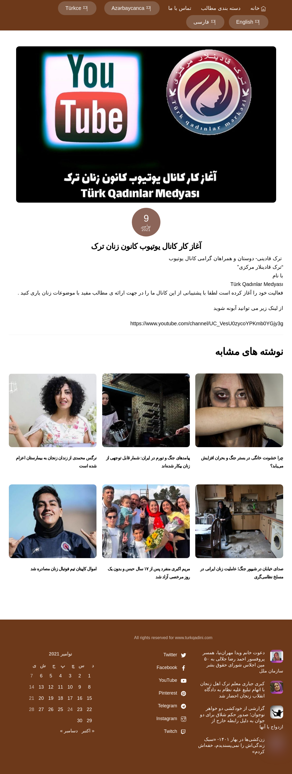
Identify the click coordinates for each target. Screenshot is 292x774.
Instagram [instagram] (172, 718)
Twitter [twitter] (176, 654)
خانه (259, 8)
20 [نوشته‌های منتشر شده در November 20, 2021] (41, 698)
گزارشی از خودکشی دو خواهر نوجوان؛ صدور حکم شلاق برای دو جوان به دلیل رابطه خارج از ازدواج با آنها (241, 717)
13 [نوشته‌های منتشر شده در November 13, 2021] (41, 687)
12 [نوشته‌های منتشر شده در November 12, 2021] (51, 687)
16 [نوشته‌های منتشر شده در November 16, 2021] (79, 698)
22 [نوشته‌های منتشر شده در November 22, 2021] (89, 709)
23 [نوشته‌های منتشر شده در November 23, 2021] (79, 709)
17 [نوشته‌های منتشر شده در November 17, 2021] (70, 698)
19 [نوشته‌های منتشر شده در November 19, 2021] (51, 698)
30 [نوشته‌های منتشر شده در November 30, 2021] (79, 720)
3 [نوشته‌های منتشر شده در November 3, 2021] (70, 675)
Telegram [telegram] (173, 705)
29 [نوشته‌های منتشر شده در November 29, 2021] (89, 720)
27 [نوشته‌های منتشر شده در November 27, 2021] (41, 709)
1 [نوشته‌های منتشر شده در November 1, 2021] (89, 675)
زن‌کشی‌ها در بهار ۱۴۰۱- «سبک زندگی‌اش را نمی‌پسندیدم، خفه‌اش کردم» (231, 745)
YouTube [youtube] (174, 680)
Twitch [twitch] (176, 731)
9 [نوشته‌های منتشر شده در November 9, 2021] (80, 687)
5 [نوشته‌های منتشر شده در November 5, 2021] (51, 675)
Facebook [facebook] (173, 667)
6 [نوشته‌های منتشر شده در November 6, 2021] (41, 675)
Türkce (77, 8)
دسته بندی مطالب (221, 8)
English (248, 22)
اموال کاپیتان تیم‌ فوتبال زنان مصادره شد (63, 568)
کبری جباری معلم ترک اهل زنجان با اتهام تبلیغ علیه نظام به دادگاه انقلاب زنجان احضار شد (232, 689)
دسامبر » (69, 730)
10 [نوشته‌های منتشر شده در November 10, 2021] (70, 687)
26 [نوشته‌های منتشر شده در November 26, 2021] (51, 709)
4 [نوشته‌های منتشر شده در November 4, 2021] (60, 675)
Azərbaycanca (132, 8)
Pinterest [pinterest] (174, 693)
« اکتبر (88, 730)
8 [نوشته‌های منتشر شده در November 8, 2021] (89, 687)
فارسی (205, 22)
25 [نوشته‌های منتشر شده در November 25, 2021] (60, 709)
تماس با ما (179, 8)
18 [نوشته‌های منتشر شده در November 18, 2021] (60, 698)
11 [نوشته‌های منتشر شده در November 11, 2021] (60, 687)
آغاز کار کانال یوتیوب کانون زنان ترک (146, 246)
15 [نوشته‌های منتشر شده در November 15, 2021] (89, 698)
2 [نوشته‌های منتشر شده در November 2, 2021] (80, 675)
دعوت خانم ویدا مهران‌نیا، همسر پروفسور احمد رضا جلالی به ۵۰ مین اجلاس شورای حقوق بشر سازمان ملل (243, 661)
